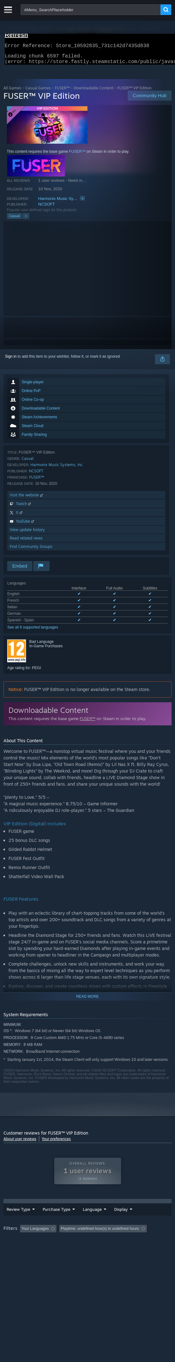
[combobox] (91, 9)
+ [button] (26, 219)
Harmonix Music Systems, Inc (65, 202)
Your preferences (56, 1142)
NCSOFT (46, 208)
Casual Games (38, 91)
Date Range (102, 1220)
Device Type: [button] (16, 1258)
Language (74, 1220)
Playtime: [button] (147, 1242)
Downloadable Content (93, 91)
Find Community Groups (31, 550)
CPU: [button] (114, 1251)
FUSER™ (62, 91)
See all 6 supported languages (32, 631)
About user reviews (19, 1142)
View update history (27, 533)
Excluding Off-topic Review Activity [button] (98, 1242)
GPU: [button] (136, 1251)
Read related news (26, 541)
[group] (87, 1250)
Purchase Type (42, 1220)
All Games (12, 91)
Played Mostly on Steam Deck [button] (30, 1251)
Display (129, 1220)
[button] (24, 1242)
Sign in (11, 360)
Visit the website (27, 498)
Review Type (13, 1220)
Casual (14, 219)
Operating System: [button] (82, 1251)
